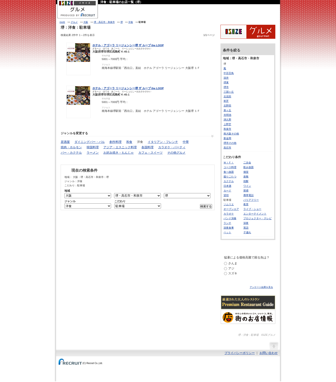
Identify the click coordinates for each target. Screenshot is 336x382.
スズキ (232, 273)
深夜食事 (229, 227)
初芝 (226, 100)
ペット (227, 232)
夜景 (245, 204)
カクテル (229, 181)
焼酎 (245, 181)
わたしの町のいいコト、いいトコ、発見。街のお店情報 (248, 317)
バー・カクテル (71, 152)
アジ (231, 268)
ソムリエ (229, 204)
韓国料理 (93, 147)
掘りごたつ (230, 176)
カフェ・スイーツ (150, 152)
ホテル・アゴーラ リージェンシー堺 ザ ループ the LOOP (128, 45)
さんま (232, 263)
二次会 (247, 162)
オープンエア (231, 209)
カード (227, 190)
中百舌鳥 (229, 73)
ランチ (227, 223)
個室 (245, 171)
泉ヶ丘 (227, 110)
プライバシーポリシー (239, 353)
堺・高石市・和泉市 (104, 22)
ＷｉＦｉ (229, 162)
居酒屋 (65, 142)
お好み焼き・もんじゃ (118, 152)
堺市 (226, 87)
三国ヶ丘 (229, 91)
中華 (186, 142)
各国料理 (147, 147)
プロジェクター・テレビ (257, 218)
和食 (129, 142)
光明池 (227, 114)
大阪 (85, 22)
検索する (206, 206)
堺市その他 (230, 142)
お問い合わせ (268, 353)
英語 (245, 227)
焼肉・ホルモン (71, 147)
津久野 (227, 119)
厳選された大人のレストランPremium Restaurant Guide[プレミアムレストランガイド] (248, 302)
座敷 (245, 176)
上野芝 (227, 124)
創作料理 (115, 142)
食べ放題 (229, 171)
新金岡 (227, 138)
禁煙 (245, 190)
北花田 (227, 96)
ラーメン (93, 152)
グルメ (74, 22)
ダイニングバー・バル (89, 142)
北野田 (227, 105)
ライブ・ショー (252, 209)
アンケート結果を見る (261, 287)
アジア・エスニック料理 (120, 147)
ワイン (247, 185)
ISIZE (62, 22)
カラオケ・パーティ (172, 147)
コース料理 (230, 167)
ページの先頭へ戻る (274, 346)
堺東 (226, 82)
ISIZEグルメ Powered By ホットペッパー (247, 32)
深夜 (245, 223)
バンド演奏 (230, 218)
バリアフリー (251, 199)
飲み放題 (248, 167)
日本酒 (227, 185)
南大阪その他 (231, 133)
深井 (226, 77)
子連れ (247, 232)
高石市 (227, 147)
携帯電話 (248, 195)
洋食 (130, 22)
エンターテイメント (254, 213)
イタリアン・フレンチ (163, 142)
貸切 (226, 195)
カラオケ (229, 213)
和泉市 (227, 128)
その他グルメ (176, 152)
